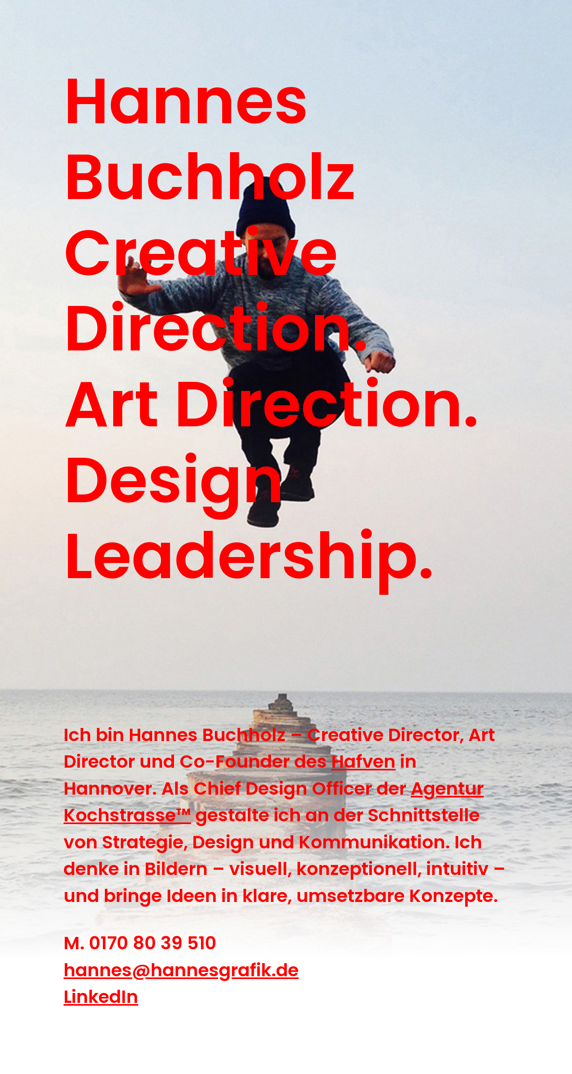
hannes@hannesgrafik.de (181, 970)
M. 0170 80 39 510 (140, 943)
